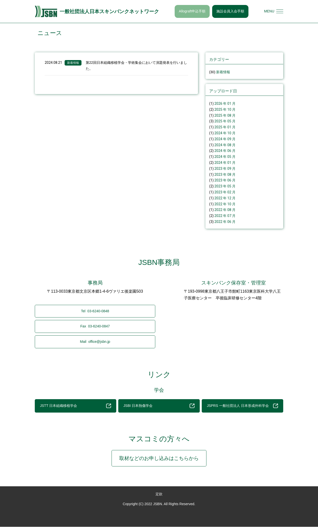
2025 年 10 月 (225, 109)
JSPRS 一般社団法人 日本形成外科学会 (242, 406)
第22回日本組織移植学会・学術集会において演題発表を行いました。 (136, 65)
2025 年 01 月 (225, 127)
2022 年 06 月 (225, 222)
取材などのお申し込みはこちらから (159, 458)
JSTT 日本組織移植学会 (75, 406)
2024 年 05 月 (225, 157)
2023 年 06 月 (225, 180)
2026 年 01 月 (225, 103)
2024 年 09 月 (225, 139)
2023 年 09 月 (225, 169)
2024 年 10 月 (225, 133)
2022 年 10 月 (225, 204)
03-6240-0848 (95, 311)
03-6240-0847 (95, 326)
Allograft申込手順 (192, 11)
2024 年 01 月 (225, 163)
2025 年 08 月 (225, 115)
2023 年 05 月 (225, 186)
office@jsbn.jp (95, 342)
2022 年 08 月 (225, 210)
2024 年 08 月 (225, 145)
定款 (159, 494)
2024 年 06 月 (225, 151)
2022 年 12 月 (225, 198)
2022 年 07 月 (225, 216)
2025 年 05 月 (225, 121)
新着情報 (73, 63)
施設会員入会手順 (230, 11)
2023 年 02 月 (225, 192)
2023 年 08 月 (225, 174)
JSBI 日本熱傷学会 (159, 406)
